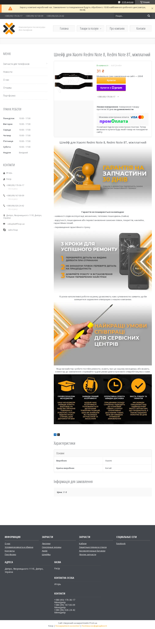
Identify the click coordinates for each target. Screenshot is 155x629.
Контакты (10, 550)
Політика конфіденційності (94, 626)
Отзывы (7, 87)
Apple (44, 550)
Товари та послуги (89, 28)
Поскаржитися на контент (67, 626)
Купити (111, 80)
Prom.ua (93, 623)
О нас (6, 79)
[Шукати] (149, 16)
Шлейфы (46, 554)
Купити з (111, 87)
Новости (7, 71)
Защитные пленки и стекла (93, 547)
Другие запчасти (87, 554)
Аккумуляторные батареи (92, 550)
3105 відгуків (127, 2)
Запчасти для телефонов (16, 63)
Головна (64, 28)
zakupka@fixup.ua (16, 224)
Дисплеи (46, 543)
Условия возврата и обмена (19, 547)
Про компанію (117, 28)
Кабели (83, 543)
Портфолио (9, 95)
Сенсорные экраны (51, 547)
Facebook (121, 543)
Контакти (140, 28)
